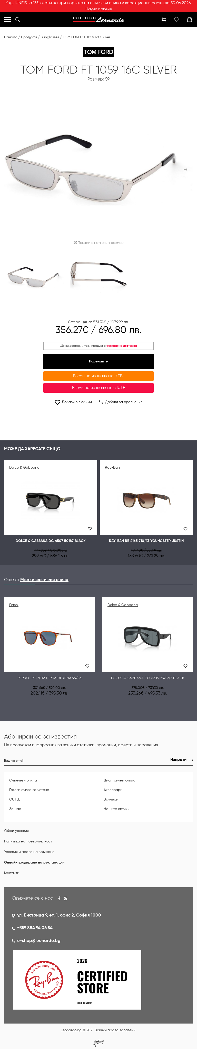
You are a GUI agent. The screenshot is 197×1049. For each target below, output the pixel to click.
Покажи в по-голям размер (99, 243)
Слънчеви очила (23, 780)
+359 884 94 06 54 (35, 928)
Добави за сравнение (121, 402)
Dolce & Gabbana (24, 467)
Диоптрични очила (119, 780)
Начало (10, 37)
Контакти (11, 873)
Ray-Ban (112, 467)
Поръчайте (98, 361)
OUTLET (15, 799)
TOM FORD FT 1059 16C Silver (86, 37)
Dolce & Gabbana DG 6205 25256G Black (147, 678)
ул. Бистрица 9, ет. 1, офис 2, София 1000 (59, 915)
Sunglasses (50, 37)
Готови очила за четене (29, 790)
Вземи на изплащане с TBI (98, 376)
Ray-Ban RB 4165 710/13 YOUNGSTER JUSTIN (146, 541)
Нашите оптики (117, 809)
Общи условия (16, 831)
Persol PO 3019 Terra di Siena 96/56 (49, 678)
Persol (13, 605)
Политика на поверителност (28, 841)
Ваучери (111, 799)
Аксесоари (113, 790)
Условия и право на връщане (29, 852)
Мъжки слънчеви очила (44, 580)
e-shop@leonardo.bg (39, 941)
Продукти (29, 37)
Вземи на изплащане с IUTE (98, 388)
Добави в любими (73, 402)
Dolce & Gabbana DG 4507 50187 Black (51, 541)
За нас (15, 809)
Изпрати (178, 760)
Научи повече (98, 9)
